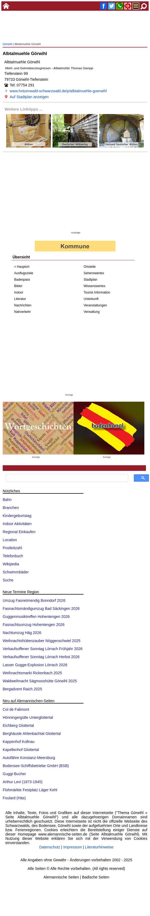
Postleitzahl (12, 548)
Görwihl (7, 44)
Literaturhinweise (99, 847)
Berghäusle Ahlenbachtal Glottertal (32, 733)
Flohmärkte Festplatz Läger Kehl (30, 790)
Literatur (20, 299)
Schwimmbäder (16, 572)
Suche (8, 580)
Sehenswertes (94, 273)
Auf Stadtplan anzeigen (29, 97)
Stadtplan (90, 279)
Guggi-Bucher (14, 774)
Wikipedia (11, 564)
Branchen (11, 507)
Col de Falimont (16, 709)
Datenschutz (49, 847)
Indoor (18, 292)
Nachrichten (23, 305)
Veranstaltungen (95, 305)
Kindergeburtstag (17, 516)
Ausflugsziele (23, 273)
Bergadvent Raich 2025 (22, 689)
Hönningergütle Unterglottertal (28, 717)
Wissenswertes (95, 286)
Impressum (72, 847)
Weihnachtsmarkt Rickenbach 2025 (32, 673)
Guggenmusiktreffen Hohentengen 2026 (36, 616)
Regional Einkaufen (19, 532)
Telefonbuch (13, 556)
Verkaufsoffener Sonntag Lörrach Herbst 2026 (41, 657)
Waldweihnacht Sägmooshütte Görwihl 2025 (40, 681)
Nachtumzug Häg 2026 (22, 633)
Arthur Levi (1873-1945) (23, 782)
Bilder (18, 286)
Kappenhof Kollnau (18, 741)
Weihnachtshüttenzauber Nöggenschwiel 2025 (42, 641)
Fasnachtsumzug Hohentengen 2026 (34, 624)
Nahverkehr (22, 312)
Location (10, 540)
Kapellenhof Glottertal (21, 750)
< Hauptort (21, 267)
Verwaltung (92, 312)
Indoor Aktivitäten (17, 524)
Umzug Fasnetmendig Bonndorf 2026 (34, 600)
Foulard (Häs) (14, 798)
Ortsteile (90, 267)
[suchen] (66, 478)
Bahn (7, 499)
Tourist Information (97, 292)
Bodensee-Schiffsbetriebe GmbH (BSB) (36, 766)
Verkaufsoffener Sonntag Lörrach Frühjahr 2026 (42, 649)
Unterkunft (91, 299)
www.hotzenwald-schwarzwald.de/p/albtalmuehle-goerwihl (58, 91)
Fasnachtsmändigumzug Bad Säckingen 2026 (41, 608)
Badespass (22, 279)
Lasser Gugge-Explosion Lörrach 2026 (35, 665)
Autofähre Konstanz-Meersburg (29, 758)
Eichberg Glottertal (18, 725)
